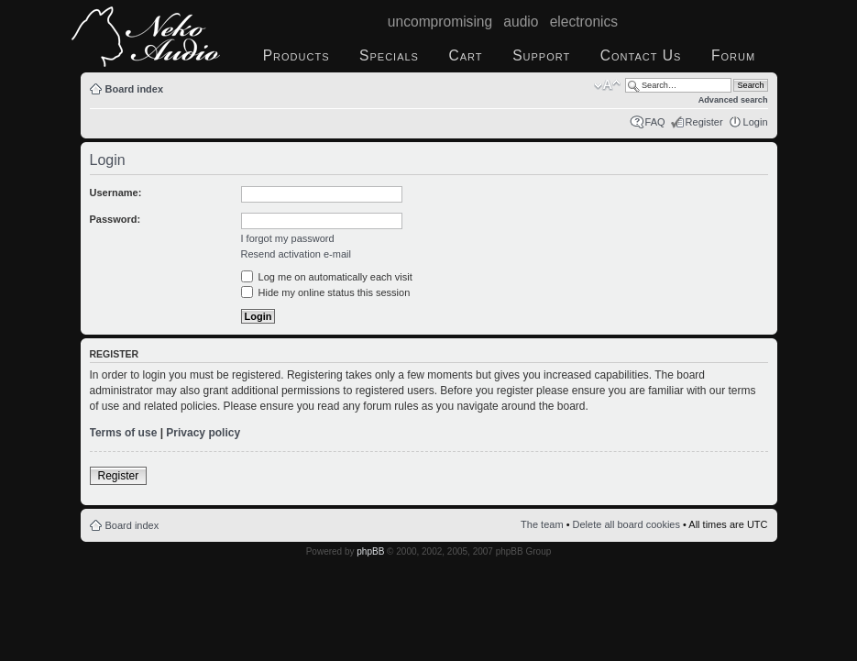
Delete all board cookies (626, 524)
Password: (115, 219)
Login (755, 121)
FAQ (655, 121)
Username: (116, 192)
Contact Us (641, 55)
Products (296, 55)
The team (542, 524)
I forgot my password (288, 238)
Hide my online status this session (326, 292)
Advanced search (733, 100)
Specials (389, 55)
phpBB (370, 551)
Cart (466, 55)
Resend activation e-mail (296, 253)
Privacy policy (203, 432)
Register (704, 121)
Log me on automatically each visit (326, 276)
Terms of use (124, 432)
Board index (134, 88)
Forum (733, 55)
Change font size (607, 85)
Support (541, 55)
